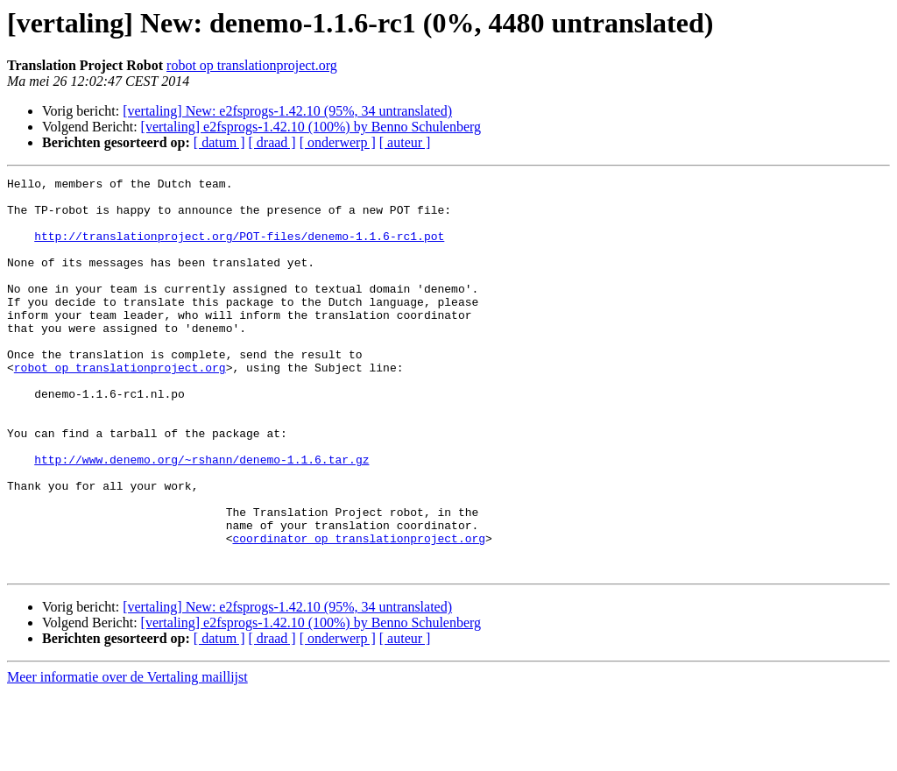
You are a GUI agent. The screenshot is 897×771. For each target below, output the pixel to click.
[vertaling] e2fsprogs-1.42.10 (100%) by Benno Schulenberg (311, 126)
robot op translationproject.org (251, 65)
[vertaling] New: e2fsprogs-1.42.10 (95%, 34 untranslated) (287, 110)
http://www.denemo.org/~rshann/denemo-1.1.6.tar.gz (201, 517)
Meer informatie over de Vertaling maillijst (127, 755)
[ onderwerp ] (338, 142)
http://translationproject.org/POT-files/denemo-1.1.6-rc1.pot (239, 249)
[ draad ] (272, 142)
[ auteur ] (405, 142)
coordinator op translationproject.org (358, 611)
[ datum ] (219, 142)
